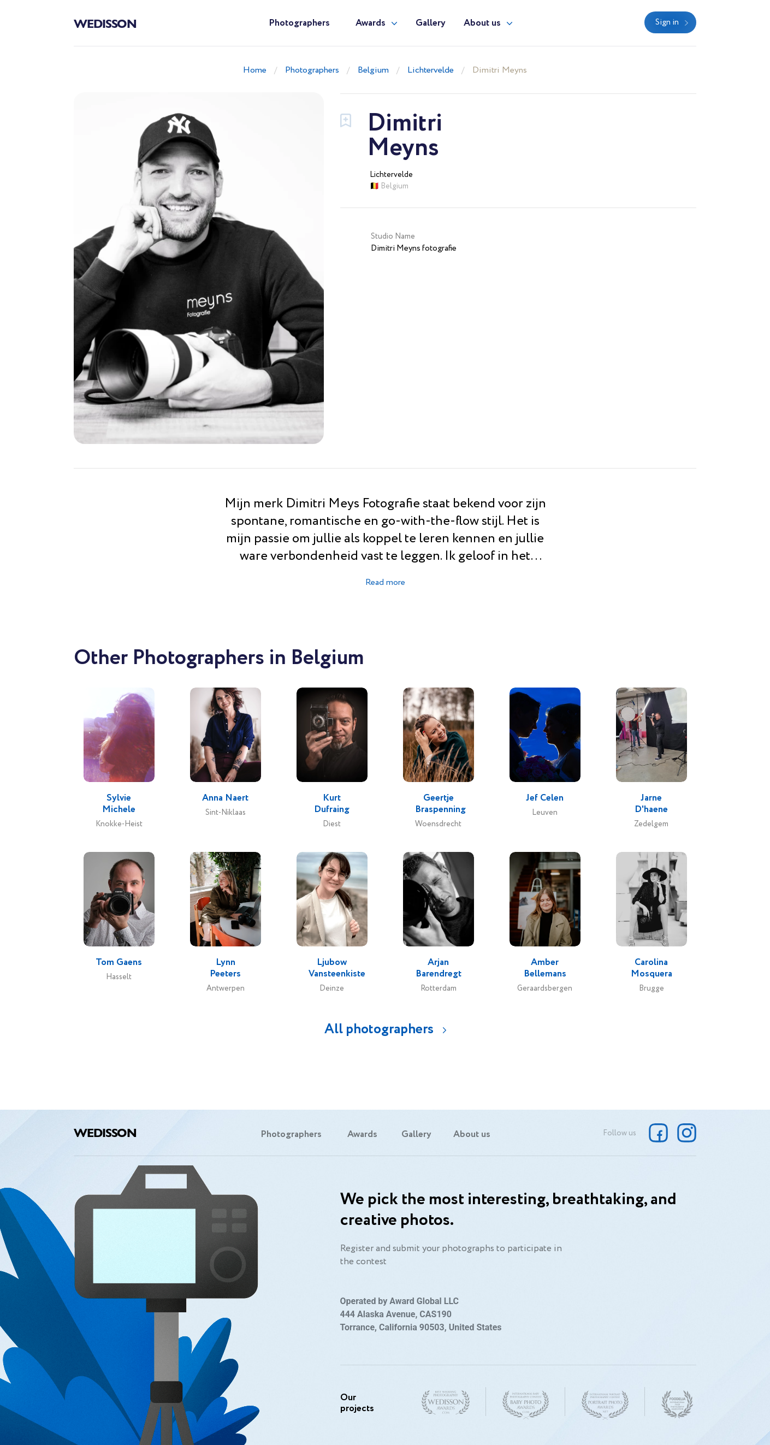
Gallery (431, 23)
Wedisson (105, 23)
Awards (371, 23)
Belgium (373, 70)
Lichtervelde (430, 70)
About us (482, 23)
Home (254, 70)
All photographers (379, 1029)
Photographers (299, 23)
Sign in (667, 22)
